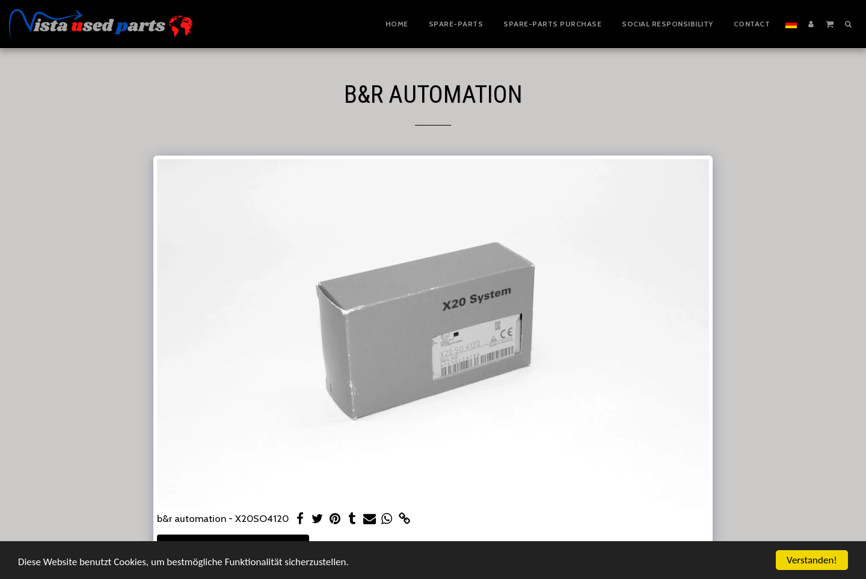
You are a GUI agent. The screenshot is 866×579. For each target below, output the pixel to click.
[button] (829, 23)
